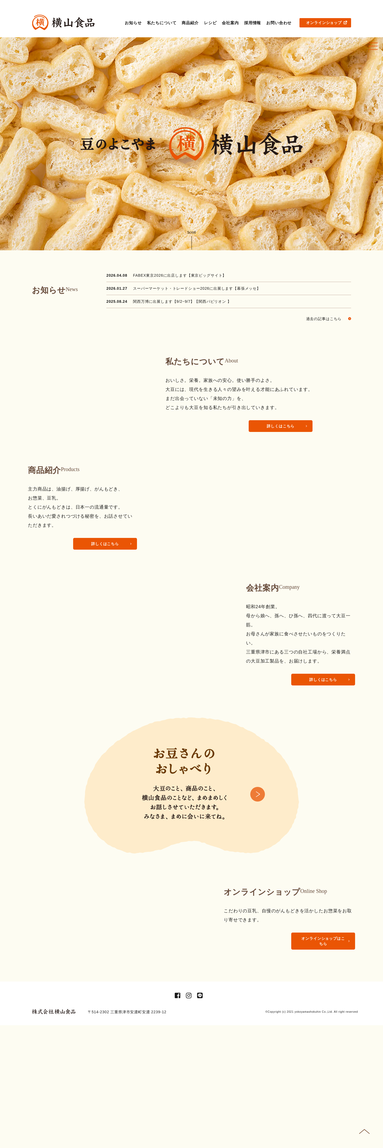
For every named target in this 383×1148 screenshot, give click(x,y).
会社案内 (230, 23)
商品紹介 (190, 23)
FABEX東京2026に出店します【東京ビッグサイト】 (179, 275)
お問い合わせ (279, 23)
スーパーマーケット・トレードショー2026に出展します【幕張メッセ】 (197, 288)
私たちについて (162, 23)
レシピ (210, 23)
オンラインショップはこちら (323, 1038)
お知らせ (133, 23)
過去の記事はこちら (328, 319)
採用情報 (252, 23)
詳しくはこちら (280, 426)
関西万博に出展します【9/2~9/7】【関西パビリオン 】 (182, 301)
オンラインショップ (326, 23)
